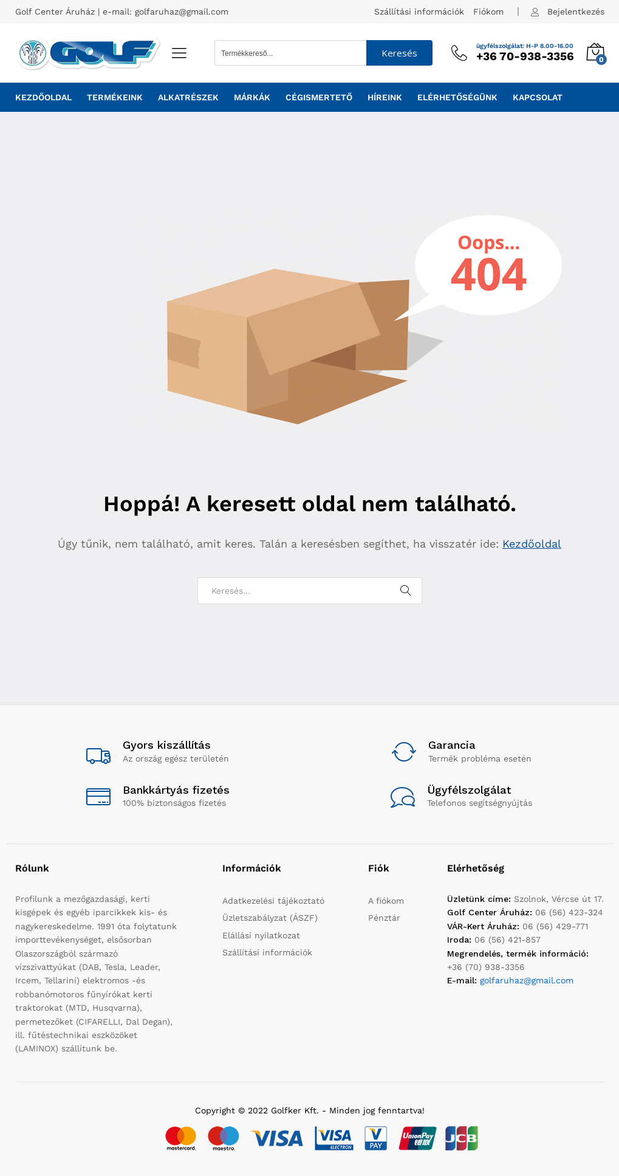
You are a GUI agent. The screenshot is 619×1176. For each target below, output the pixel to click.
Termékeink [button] (115, 97)
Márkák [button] (252, 97)
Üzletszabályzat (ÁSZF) (270, 918)
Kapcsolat (538, 97)
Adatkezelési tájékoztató (273, 901)
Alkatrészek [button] (188, 97)
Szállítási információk (419, 11)
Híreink (385, 97)
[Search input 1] (290, 53)
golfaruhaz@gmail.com (181, 11)
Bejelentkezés (575, 11)
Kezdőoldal (43, 97)
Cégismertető (319, 97)
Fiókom (488, 11)
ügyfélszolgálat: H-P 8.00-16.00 (524, 46)
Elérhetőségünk (457, 97)
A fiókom (386, 901)
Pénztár (384, 918)
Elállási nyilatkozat (261, 935)
